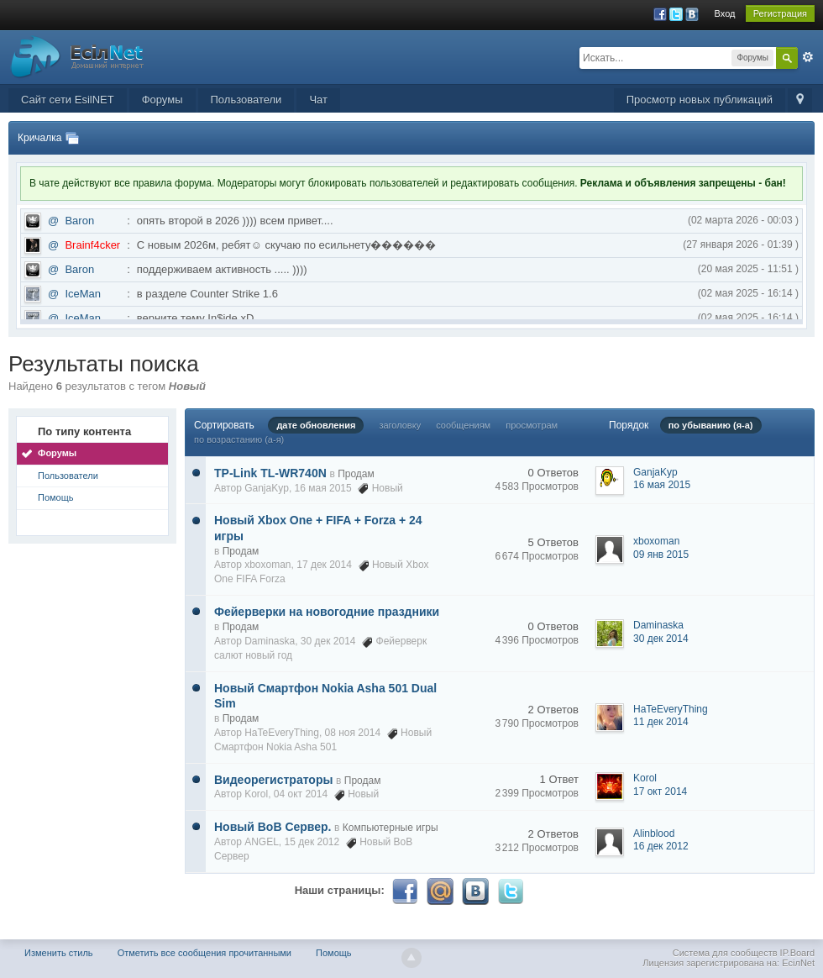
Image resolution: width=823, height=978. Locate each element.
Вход (725, 13)
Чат (318, 99)
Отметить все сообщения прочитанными (204, 953)
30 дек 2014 (661, 638)
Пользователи (246, 99)
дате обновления (315, 425)
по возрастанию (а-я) (239, 439)
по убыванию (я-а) (710, 425)
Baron (79, 220)
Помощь (56, 497)
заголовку (400, 425)
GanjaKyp (266, 488)
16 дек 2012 (661, 846)
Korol (256, 794)
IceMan (83, 293)
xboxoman (267, 564)
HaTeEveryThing (281, 733)
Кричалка (39, 138)
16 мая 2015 (661, 485)
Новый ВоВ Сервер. (272, 826)
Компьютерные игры (390, 827)
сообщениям (463, 425)
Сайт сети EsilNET (67, 99)
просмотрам (532, 425)
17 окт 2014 (660, 791)
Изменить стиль (58, 953)
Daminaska (269, 641)
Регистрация (780, 13)
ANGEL (261, 842)
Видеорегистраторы (273, 779)
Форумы (162, 99)
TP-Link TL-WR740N (270, 473)
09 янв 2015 (661, 554)
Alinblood (653, 833)
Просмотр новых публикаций (699, 99)
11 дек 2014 (661, 722)
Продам (356, 474)
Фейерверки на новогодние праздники (326, 611)
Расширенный (808, 57)
